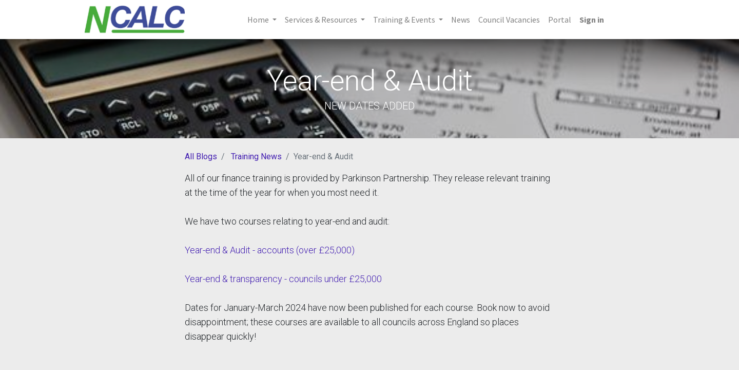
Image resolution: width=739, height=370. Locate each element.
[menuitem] (460, 19)
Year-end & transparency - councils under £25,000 (283, 278)
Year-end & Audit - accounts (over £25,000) (270, 250)
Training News (256, 156)
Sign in (591, 19)
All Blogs (201, 156)
